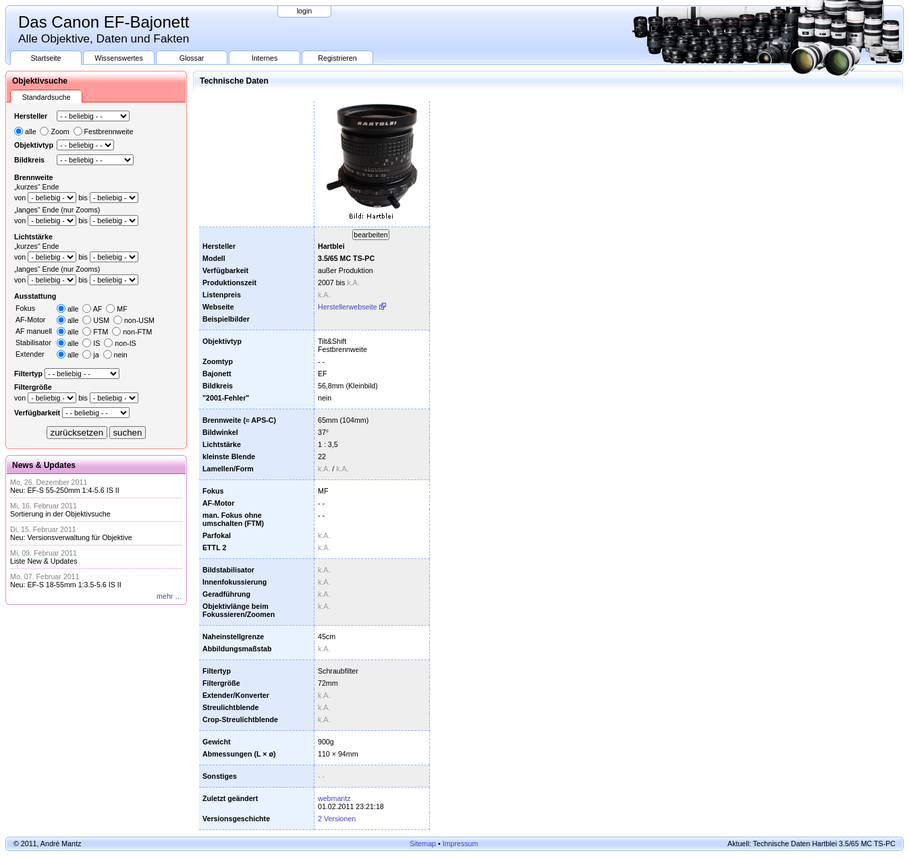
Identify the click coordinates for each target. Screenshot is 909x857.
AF (98, 309)
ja (96, 355)
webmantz (334, 798)
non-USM (139, 320)
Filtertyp (28, 374)
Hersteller (30, 116)
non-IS (125, 343)
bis (83, 198)
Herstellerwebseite (347, 307)
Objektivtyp (33, 145)
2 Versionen (337, 819)
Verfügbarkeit (37, 413)
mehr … (169, 596)
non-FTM (137, 332)
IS (96, 343)
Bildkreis (29, 160)
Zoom (60, 131)
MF (122, 309)
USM (101, 320)
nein (121, 355)
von (20, 198)
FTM (100, 332)
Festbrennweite (109, 131)
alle (30, 131)
